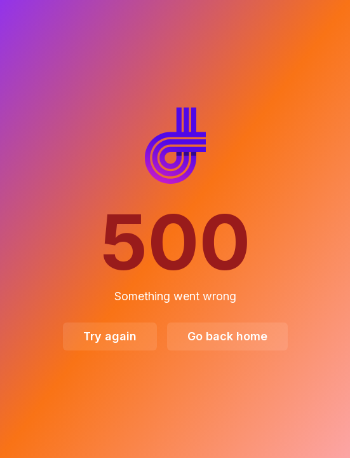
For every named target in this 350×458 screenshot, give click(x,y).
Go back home (227, 336)
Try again (110, 336)
